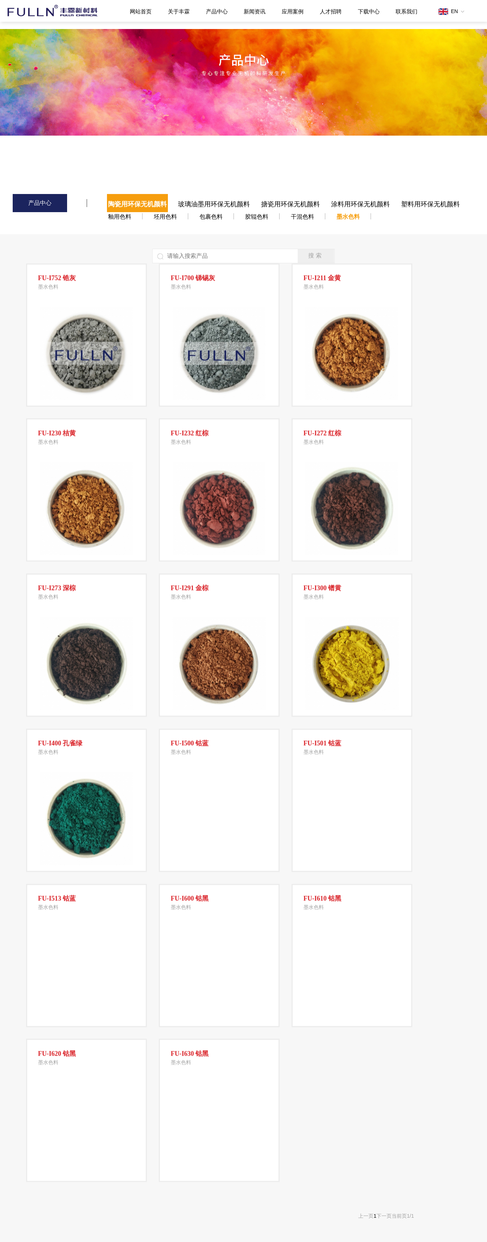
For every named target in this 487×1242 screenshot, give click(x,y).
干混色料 (302, 217)
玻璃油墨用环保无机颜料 (214, 204)
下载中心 (369, 11)
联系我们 (406, 11)
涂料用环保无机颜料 (360, 204)
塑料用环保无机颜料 (430, 204)
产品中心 (217, 11)
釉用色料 (119, 217)
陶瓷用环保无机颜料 (137, 204)
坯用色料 (165, 217)
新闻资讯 (254, 11)
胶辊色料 (256, 217)
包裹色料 (211, 217)
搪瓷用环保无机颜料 (290, 204)
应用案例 (293, 11)
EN (451, 10)
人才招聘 (331, 11)
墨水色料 (348, 217)
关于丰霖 (179, 11)
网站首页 (141, 11)
